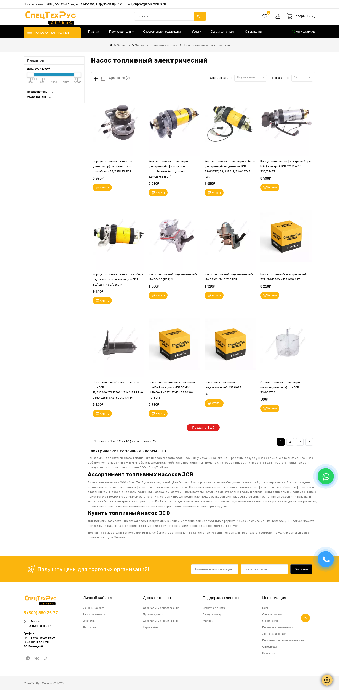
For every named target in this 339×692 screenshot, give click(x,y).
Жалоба (208, 622)
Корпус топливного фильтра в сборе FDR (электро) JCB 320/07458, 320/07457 (285, 166)
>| (309, 443)
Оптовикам (269, 648)
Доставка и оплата (274, 635)
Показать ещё (203, 429)
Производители (121, 31)
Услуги (196, 31)
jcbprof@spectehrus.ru (149, 4)
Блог (265, 609)
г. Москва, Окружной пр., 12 (101, 4)
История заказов (94, 616)
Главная (94, 31)
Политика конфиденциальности (283, 642)
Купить (105, 187)
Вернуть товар (212, 616)
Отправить (302, 571)
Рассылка (89, 629)
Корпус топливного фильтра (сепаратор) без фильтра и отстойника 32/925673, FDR (112, 166)
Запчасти (123, 45)
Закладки (89, 622)
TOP (305, 618)
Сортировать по (221, 78)
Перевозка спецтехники (277, 629)
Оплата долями (272, 616)
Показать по (280, 78)
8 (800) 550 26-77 (57, 4)
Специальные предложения (162, 31)
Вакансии (268, 655)
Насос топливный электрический (206, 45)
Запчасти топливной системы (156, 45)
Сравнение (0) (119, 78)
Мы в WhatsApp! (303, 31)
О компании (253, 31)
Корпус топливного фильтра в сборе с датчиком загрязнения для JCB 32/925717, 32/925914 (118, 280)
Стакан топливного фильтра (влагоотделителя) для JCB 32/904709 (280, 389)
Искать (200, 16)
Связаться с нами (223, 31)
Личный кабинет (93, 609)
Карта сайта (150, 629)
